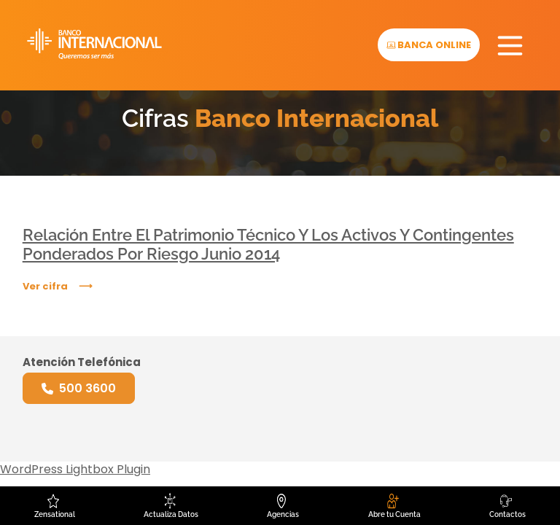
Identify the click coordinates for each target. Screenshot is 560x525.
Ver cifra (45, 286)
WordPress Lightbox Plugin (75, 469)
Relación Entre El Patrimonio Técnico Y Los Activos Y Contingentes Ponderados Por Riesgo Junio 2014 (268, 244)
